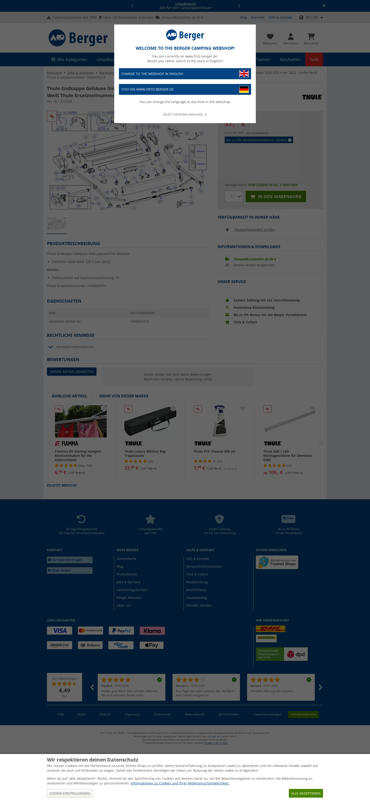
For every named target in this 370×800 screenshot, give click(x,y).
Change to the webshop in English (185, 73)
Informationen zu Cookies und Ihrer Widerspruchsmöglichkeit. (180, 783)
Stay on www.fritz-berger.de (185, 89)
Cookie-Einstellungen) (70, 793)
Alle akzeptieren (306, 793)
